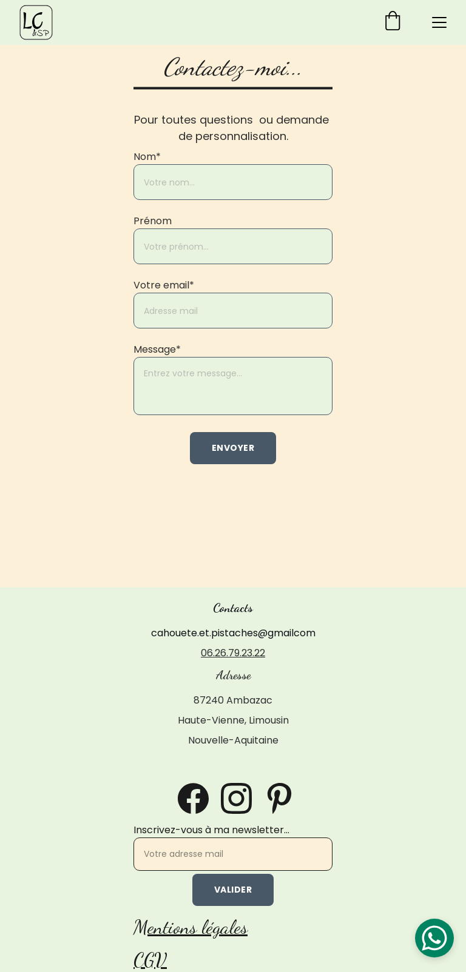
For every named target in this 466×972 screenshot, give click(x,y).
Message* (157, 349)
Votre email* (163, 285)
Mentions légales (190, 927)
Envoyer (233, 448)
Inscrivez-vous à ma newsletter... (211, 830)
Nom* (147, 157)
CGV (150, 959)
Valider (233, 890)
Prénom (152, 221)
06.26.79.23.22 (233, 653)
